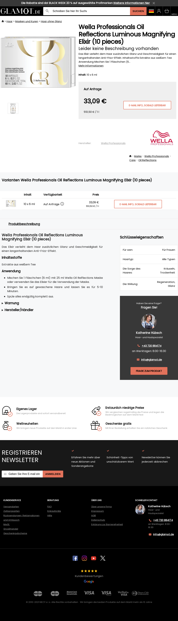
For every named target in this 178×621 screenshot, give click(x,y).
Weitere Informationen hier (131, 3)
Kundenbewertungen (89, 576)
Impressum (97, 511)
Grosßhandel (10, 528)
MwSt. (6, 524)
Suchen (138, 11)
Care (132, 160)
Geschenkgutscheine (15, 533)
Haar (9, 21)
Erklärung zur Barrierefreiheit (107, 524)
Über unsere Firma (101, 506)
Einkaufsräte (54, 511)
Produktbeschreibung (24, 224)
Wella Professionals (113, 143)
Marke (138, 156)
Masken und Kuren (26, 21)
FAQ (49, 506)
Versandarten (11, 506)
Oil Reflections (147, 160)
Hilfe (49, 515)
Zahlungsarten (11, 511)
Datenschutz (98, 520)
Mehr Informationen (91, 65)
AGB (93, 515)
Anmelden (53, 473)
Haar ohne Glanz (51, 21)
